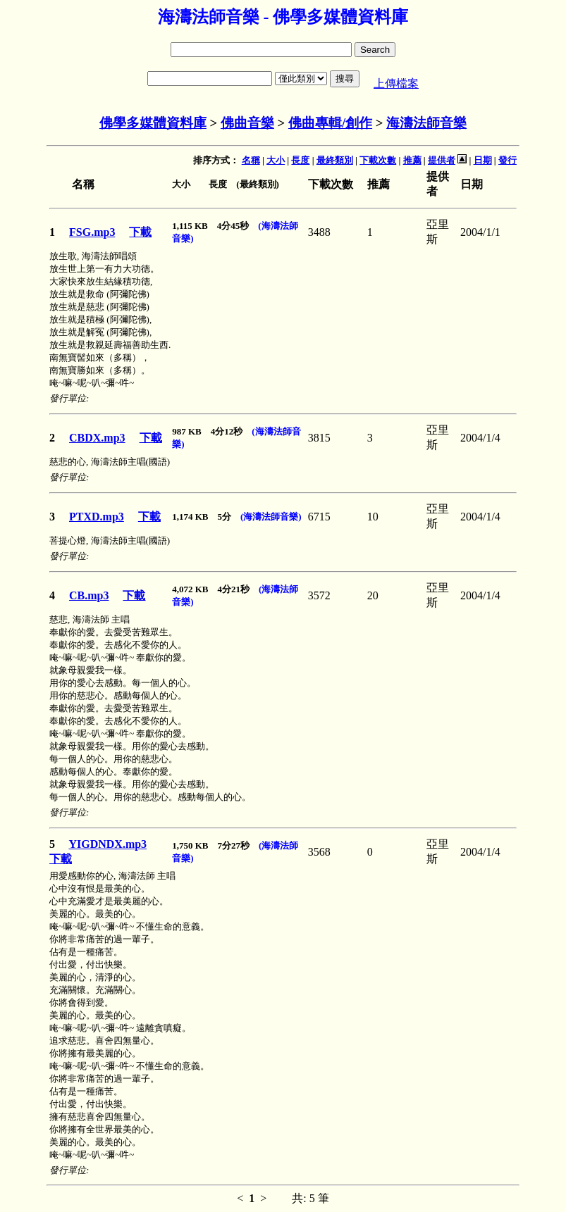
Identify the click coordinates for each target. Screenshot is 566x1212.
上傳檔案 (396, 83)
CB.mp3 (89, 595)
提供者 (441, 160)
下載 (140, 232)
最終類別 (334, 160)
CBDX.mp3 (97, 438)
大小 (275, 160)
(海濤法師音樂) (271, 516)
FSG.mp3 (92, 232)
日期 (483, 160)
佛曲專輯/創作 (330, 122)
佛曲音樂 (247, 122)
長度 (300, 160)
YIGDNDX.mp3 (107, 844)
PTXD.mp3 (96, 517)
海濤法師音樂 (426, 122)
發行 (507, 160)
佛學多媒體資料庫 (153, 122)
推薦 (412, 160)
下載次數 (377, 160)
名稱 (251, 160)
